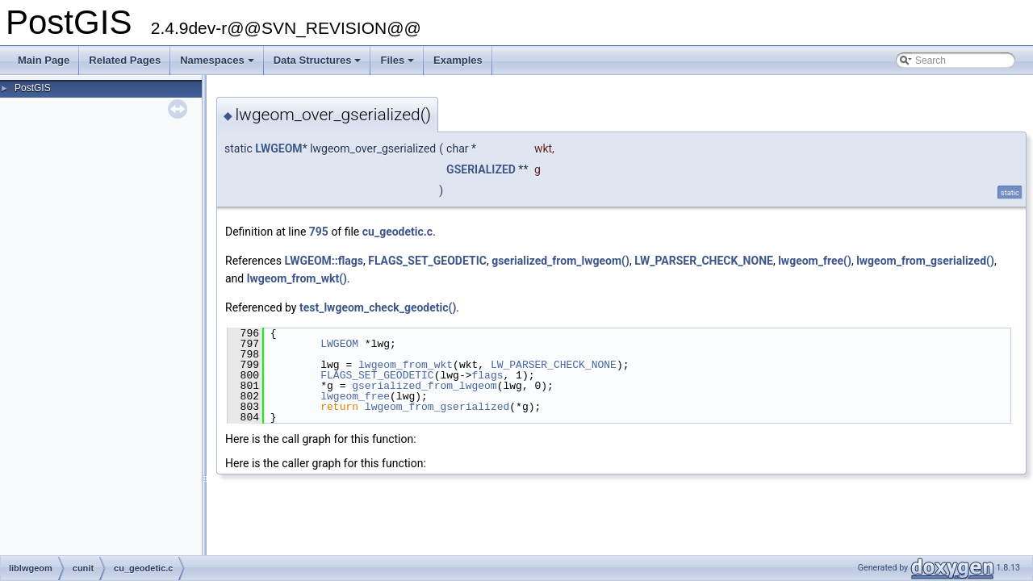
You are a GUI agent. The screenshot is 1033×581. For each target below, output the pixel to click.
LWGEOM (278, 148)
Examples (458, 60)
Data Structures (319, 64)
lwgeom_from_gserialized (437, 406)
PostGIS (33, 88)
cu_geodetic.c (397, 231)
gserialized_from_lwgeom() (560, 260)
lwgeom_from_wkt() (297, 278)
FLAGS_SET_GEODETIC (427, 260)
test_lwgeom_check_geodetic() (377, 307)
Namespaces (218, 64)
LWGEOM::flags (323, 260)
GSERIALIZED (481, 169)
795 (318, 231)
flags (487, 375)
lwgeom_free (355, 396)
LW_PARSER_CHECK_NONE (703, 260)
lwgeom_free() (814, 260)
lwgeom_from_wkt (405, 364)
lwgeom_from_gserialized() (925, 260)
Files (398, 64)
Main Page (43, 60)
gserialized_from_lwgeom (424, 385)
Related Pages (125, 60)
